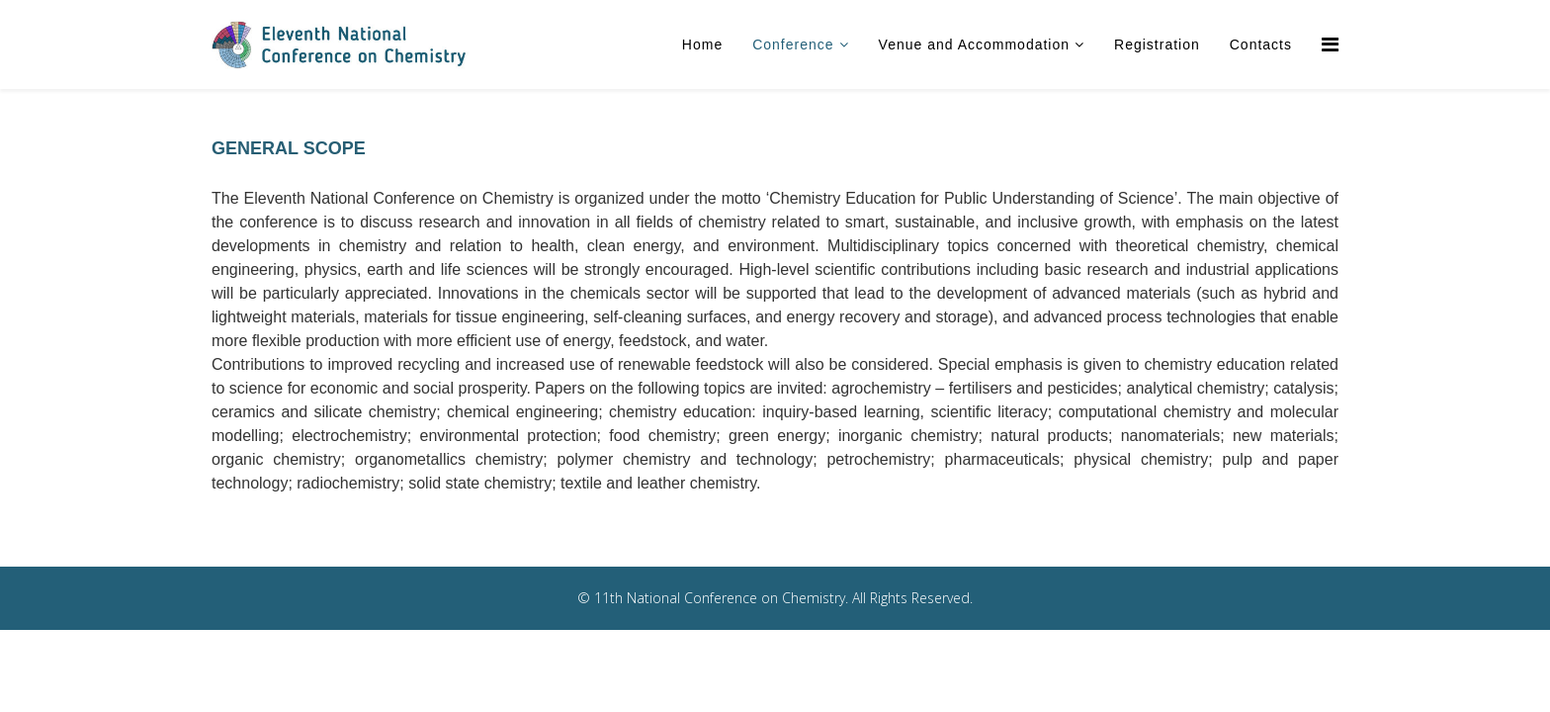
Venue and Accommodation (974, 44)
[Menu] (1330, 44)
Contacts (1261, 44)
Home (702, 44)
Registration (1157, 44)
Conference (792, 44)
